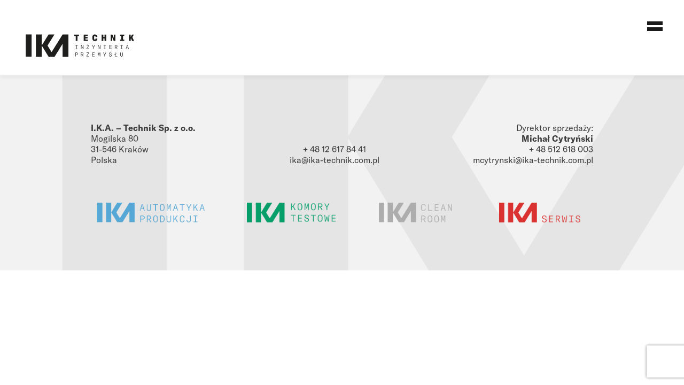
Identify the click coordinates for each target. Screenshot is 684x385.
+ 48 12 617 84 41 (334, 149)
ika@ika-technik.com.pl (334, 160)
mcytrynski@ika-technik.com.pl (533, 160)
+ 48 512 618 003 (561, 149)
